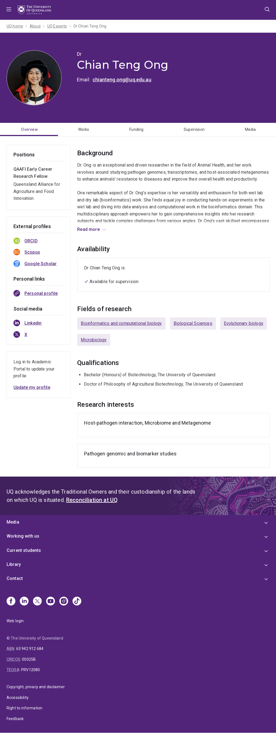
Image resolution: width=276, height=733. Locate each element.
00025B (29, 659)
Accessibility (18, 697)
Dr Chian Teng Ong (90, 26)
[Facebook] (11, 601)
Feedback (15, 719)
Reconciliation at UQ (92, 500)
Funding (136, 129)
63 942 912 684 (29, 648)
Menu (9, 10)
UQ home (15, 26)
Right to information (24, 708)
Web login (15, 621)
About (35, 26)
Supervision (194, 129)
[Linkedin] (24, 601)
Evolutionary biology (243, 323)
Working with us (23, 536)
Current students (24, 550)
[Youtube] (50, 601)
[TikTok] (77, 601)
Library (14, 564)
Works (83, 129)
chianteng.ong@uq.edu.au (122, 79)
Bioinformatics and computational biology (121, 323)
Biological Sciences (193, 323)
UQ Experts (57, 26)
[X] (37, 601)
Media (13, 522)
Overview (29, 129)
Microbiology (94, 339)
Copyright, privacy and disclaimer (36, 687)
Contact (15, 578)
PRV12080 (30, 670)
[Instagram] (63, 601)
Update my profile (31, 387)
